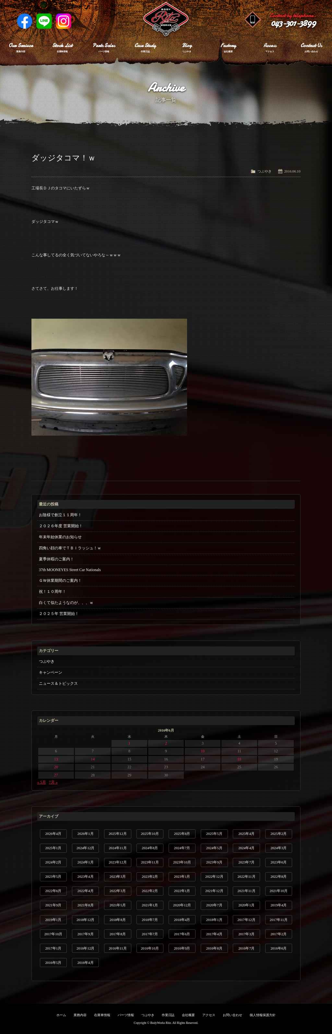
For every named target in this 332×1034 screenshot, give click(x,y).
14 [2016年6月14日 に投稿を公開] (93, 759)
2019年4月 (278, 905)
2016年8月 (214, 948)
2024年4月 (246, 848)
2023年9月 (214, 862)
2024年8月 (150, 848)
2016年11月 (117, 948)
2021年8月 (85, 905)
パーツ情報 (126, 1015)
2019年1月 (53, 920)
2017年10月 (53, 934)
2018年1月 (214, 920)
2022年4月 (85, 891)
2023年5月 (53, 876)
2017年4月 (214, 934)
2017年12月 (246, 920)
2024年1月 (85, 862)
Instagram (63, 21)
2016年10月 (150, 948)
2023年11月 (150, 862)
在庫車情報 (102, 1015)
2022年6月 (53, 891)
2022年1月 (182, 891)
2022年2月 (150, 891)
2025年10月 (150, 834)
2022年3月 (118, 891)
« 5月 (41, 782)
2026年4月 (53, 834)
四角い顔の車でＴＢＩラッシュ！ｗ (70, 548)
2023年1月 (182, 876)
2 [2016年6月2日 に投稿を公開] (166, 743)
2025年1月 (53, 848)
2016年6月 (278, 948)
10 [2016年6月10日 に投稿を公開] (203, 751)
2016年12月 (85, 948)
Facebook (25, 21)
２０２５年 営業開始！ (59, 613)
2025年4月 (246, 834)
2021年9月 (53, 905)
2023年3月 (118, 876)
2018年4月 (182, 920)
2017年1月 (53, 948)
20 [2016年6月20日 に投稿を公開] (56, 767)
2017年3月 (246, 934)
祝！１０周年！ (52, 591)
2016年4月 (85, 962)
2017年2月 (278, 934)
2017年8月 (118, 934)
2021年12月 (214, 891)
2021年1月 (150, 905)
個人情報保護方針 (263, 1015)
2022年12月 (214, 876)
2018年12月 (85, 920)
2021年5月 (118, 905)
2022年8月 (278, 876)
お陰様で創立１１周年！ (60, 515)
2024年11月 (117, 848)
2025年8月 (182, 834)
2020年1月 (246, 905)
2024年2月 (53, 862)
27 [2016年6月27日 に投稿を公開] (56, 775)
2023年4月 (85, 876)
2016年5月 (53, 962)
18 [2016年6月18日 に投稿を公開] (239, 759)
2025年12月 (117, 834)
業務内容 (80, 1015)
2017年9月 (85, 934)
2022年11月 (246, 876)
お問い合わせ (232, 1015)
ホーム (61, 1015)
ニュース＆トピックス (58, 683)
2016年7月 (246, 948)
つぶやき (264, 171)
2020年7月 (214, 905)
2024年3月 (278, 848)
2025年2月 (278, 834)
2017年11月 (279, 920)
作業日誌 (168, 1015)
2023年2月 (150, 876)
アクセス (208, 1015)
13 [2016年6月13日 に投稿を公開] (56, 759)
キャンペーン (50, 672)
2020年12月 (182, 905)
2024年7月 (182, 848)
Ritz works (166, 19)
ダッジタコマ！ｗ (63, 158)
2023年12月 (117, 862)
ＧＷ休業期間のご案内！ (60, 580)
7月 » (53, 782)
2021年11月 (246, 891)
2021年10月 (279, 891)
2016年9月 (182, 948)
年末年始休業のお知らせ (60, 537)
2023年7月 (246, 862)
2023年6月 (278, 862)
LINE (44, 21)
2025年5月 (214, 834)
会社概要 (188, 1015)
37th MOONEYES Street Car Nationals (70, 570)
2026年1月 (85, 834)
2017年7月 (150, 934)
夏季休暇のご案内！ (56, 559)
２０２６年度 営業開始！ (61, 526)
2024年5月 (214, 848)
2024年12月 (85, 848)
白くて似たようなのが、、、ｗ (66, 602)
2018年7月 (150, 920)
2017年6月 (182, 934)
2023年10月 (182, 862)
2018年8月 (118, 920)
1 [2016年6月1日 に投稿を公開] (129, 743)
